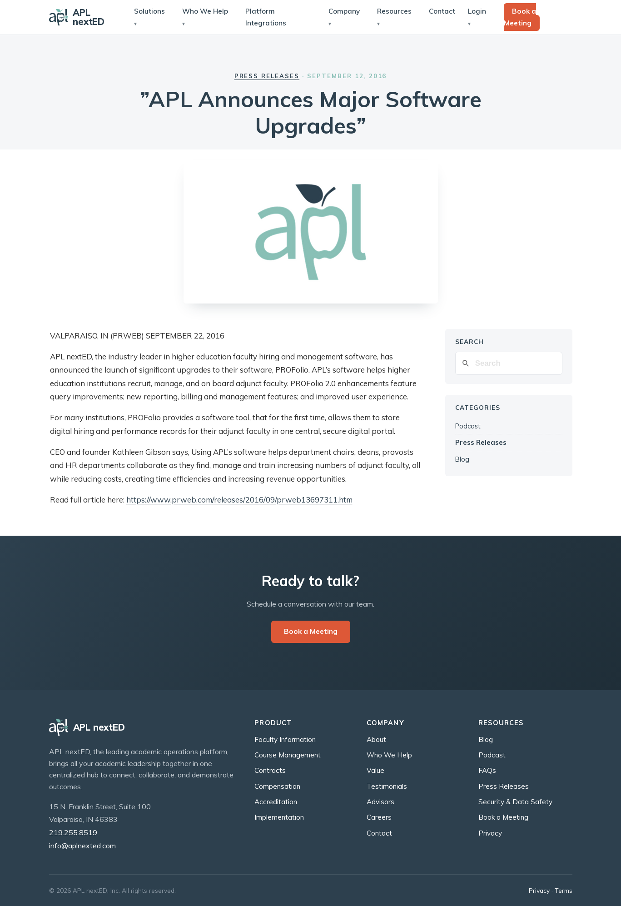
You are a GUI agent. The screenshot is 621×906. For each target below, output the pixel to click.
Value (375, 770)
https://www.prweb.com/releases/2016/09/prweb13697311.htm (239, 499)
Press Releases (267, 76)
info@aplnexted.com (82, 845)
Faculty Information (285, 739)
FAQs (487, 770)
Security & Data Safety (515, 801)
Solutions (149, 11)
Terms (563, 890)
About (376, 739)
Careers (379, 817)
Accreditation (275, 801)
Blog (462, 459)
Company (344, 11)
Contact (442, 11)
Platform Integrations (265, 17)
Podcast (468, 426)
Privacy (490, 833)
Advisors (380, 801)
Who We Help (205, 11)
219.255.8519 (73, 832)
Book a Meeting (520, 17)
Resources (394, 11)
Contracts (270, 770)
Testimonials (387, 786)
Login (477, 11)
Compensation (277, 786)
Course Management (287, 755)
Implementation (279, 817)
